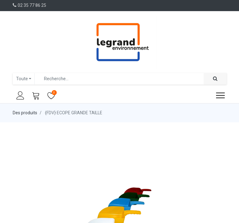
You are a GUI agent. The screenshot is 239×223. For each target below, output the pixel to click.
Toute (22, 78)
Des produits (25, 112)
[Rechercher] (215, 79)
